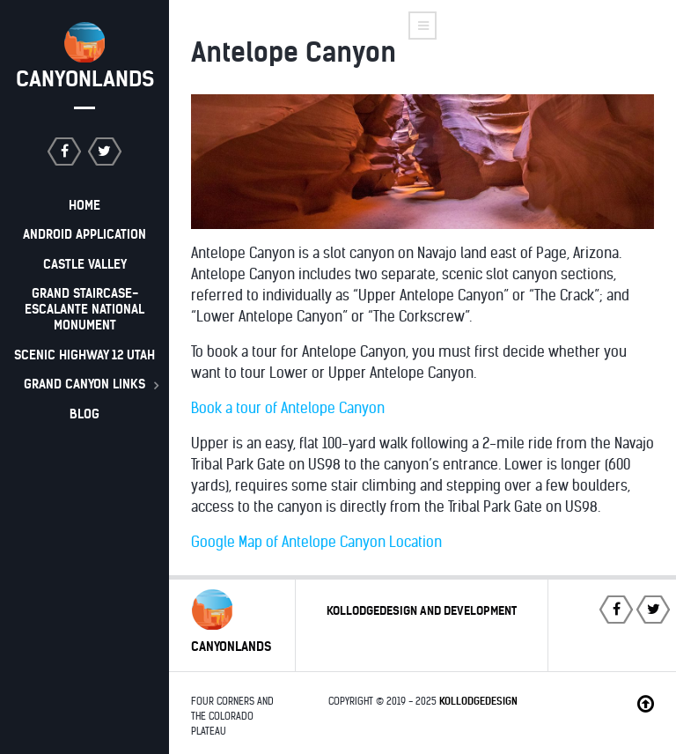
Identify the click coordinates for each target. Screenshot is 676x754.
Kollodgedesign (478, 701)
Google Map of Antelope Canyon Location (316, 542)
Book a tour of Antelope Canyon (288, 408)
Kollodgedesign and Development (422, 610)
